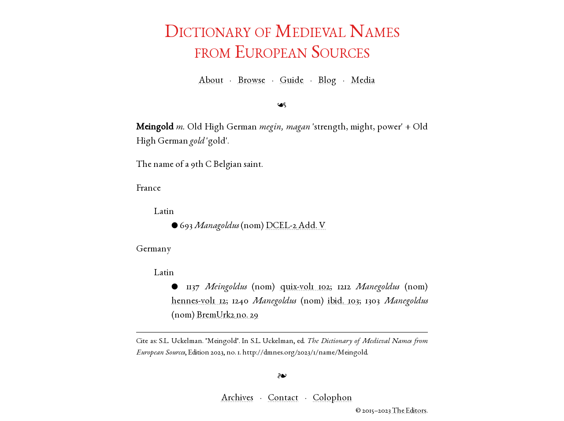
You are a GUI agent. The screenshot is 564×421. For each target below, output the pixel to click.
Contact (283, 398)
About (211, 80)
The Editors (409, 411)
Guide (292, 80)
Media (363, 80)
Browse (251, 80)
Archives (237, 398)
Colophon (332, 398)
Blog (327, 80)
